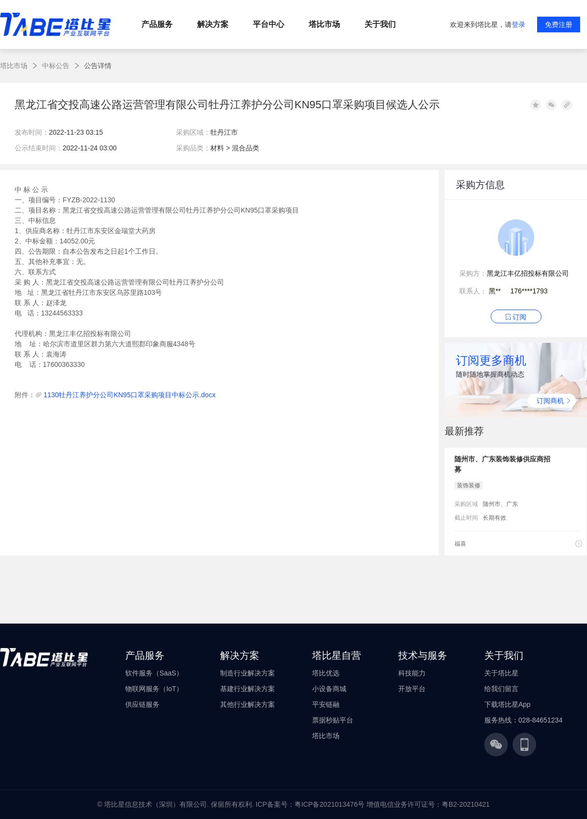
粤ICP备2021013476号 (329, 804)
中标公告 (55, 66)
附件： (25, 395)
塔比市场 (13, 66)
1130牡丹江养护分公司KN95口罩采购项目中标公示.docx (130, 395)
